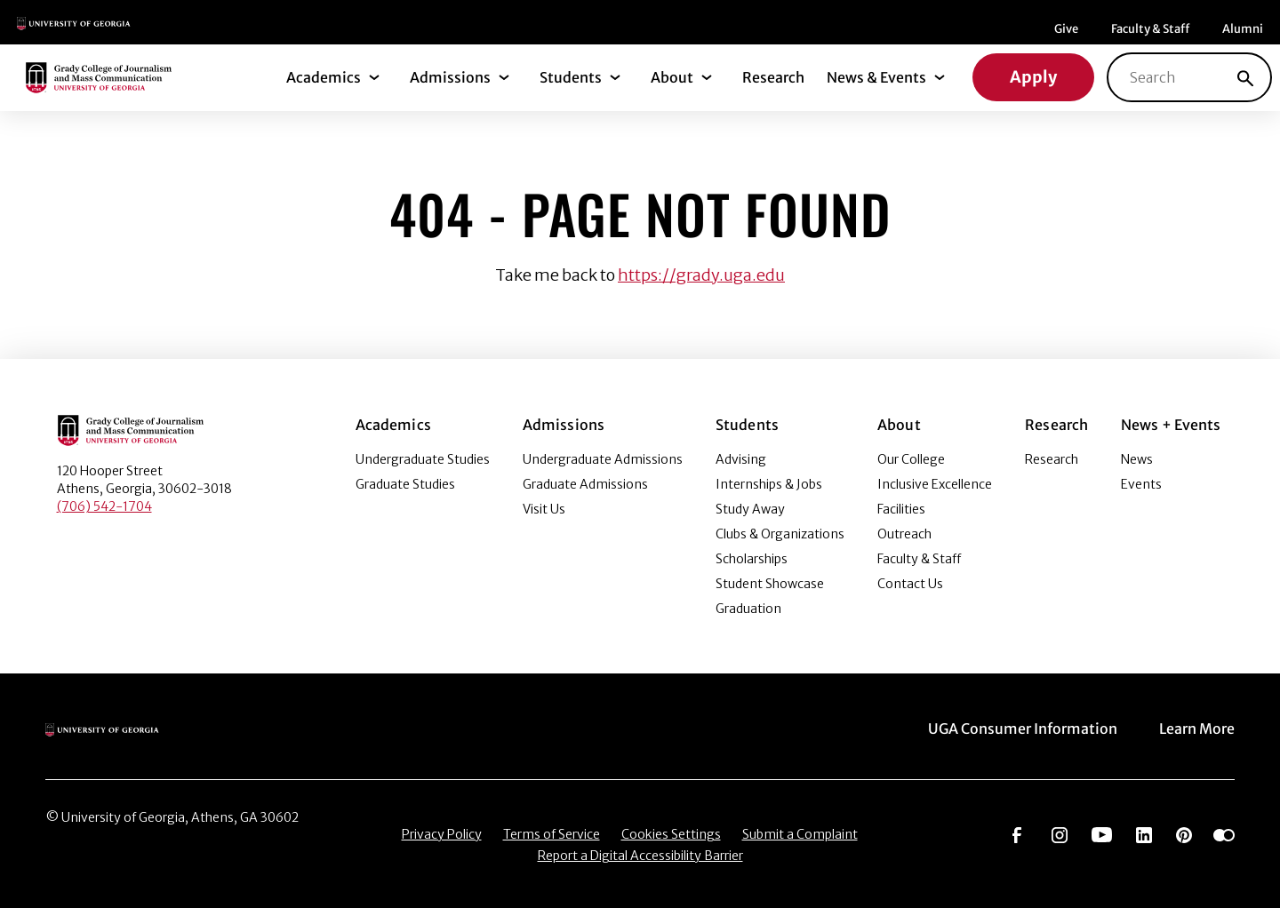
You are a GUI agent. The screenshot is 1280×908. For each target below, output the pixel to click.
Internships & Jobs (769, 484)
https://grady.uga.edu (701, 275)
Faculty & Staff (1150, 28)
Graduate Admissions (585, 484)
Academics (323, 77)
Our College (911, 459)
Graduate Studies (405, 484)
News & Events (876, 77)
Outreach (904, 534)
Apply (1033, 77)
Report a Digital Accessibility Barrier (640, 856)
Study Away (750, 509)
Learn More (1197, 728)
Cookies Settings (671, 834)
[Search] (1245, 77)
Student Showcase (770, 584)
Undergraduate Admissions (603, 459)
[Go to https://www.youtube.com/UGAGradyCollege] (1102, 833)
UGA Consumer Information (1022, 728)
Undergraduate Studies (423, 459)
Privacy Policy (442, 834)
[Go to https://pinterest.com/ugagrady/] (1184, 833)
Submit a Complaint (800, 834)
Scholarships (752, 559)
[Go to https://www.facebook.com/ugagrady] (1017, 833)
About (672, 77)
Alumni (1242, 28)
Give (1066, 28)
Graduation (748, 609)
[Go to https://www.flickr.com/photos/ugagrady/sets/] (1224, 833)
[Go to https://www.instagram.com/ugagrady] (1059, 833)
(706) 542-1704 (104, 506)
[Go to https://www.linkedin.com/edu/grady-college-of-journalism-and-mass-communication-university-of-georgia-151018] (1144, 833)
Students (571, 77)
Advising (741, 459)
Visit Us (544, 509)
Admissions (450, 77)
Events (1141, 484)
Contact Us (910, 584)
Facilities (901, 509)
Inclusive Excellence (934, 484)
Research (773, 77)
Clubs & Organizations (780, 534)
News (1137, 459)
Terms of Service (551, 834)
